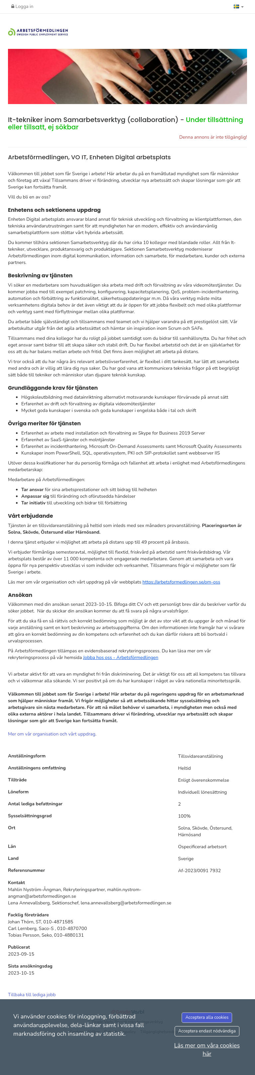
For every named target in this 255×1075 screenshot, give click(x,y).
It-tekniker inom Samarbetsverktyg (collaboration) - (125, 123)
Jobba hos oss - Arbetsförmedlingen (120, 657)
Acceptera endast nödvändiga (207, 1031)
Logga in (22, 6)
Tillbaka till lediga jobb (32, 995)
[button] (238, 6)
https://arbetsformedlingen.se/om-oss (181, 582)
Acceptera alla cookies (206, 1017)
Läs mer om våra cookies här (207, 1049)
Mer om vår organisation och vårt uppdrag (51, 734)
